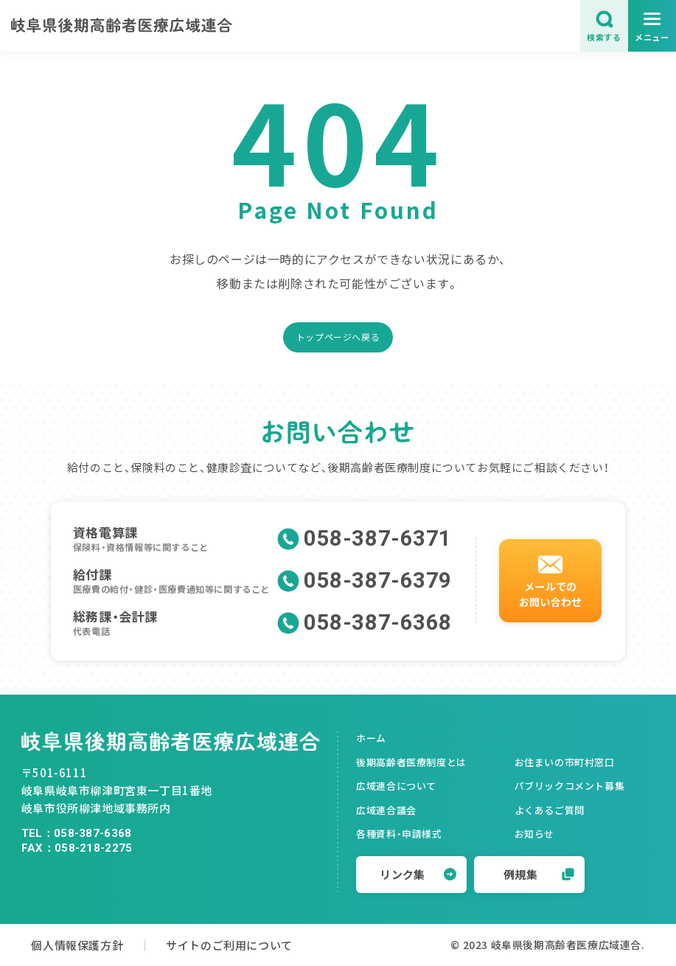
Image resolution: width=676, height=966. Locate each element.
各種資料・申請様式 (399, 834)
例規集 (538, 874)
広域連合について (396, 786)
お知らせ (534, 834)
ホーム (371, 738)
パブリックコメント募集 (570, 786)
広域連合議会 (386, 810)
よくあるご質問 (550, 810)
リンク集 (418, 874)
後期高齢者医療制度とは (411, 762)
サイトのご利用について (229, 945)
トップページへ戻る (338, 336)
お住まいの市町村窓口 (565, 762)
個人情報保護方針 (77, 945)
